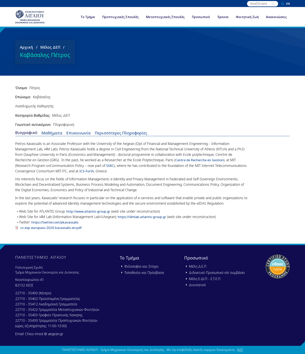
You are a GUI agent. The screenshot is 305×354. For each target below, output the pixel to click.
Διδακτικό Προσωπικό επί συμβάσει (217, 272)
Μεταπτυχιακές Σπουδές (165, 18)
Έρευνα (223, 18)
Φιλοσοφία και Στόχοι (141, 266)
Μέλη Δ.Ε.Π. (198, 266)
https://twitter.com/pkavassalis (56, 225)
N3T (240, 350)
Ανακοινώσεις (276, 18)
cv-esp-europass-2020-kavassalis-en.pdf (52, 230)
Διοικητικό (197, 284)
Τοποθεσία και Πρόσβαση (144, 272)
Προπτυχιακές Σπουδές (120, 18)
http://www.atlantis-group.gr (89, 214)
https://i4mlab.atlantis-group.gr (143, 219)
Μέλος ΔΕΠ (50, 49)
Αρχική (26, 49)
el (283, 3)
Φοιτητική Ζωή (247, 18)
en (288, 3)
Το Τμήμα (88, 18)
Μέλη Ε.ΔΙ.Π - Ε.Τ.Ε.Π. (205, 278)
